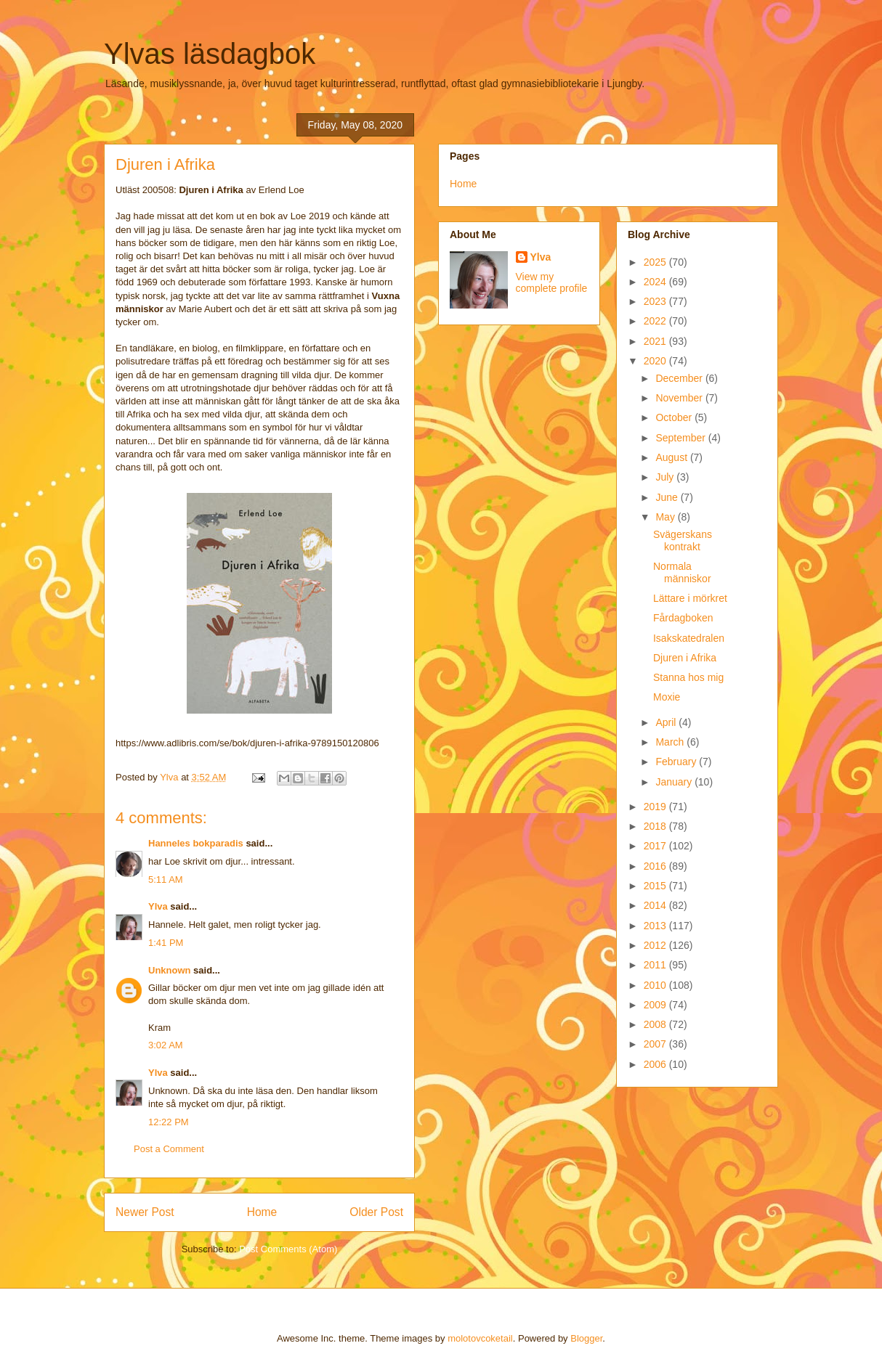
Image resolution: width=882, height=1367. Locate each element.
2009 (656, 1005)
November (680, 398)
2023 (656, 301)
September (681, 438)
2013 (656, 925)
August (672, 457)
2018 (656, 826)
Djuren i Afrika (684, 658)
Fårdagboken (683, 618)
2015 (656, 885)
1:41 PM (165, 942)
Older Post (376, 1212)
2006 (656, 1064)
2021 (656, 341)
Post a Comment (169, 1148)
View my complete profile (552, 282)
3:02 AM (165, 1045)
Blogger (586, 1338)
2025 (656, 262)
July (665, 477)
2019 (656, 806)
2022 (656, 321)
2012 (656, 945)
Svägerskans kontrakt (682, 540)
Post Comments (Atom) (288, 1249)
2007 (656, 1044)
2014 (656, 905)
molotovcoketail (480, 1338)
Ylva (158, 906)
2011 (656, 965)
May (666, 517)
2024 (656, 281)
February (677, 761)
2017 (656, 846)
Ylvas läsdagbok (209, 54)
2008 (656, 1024)
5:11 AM (165, 879)
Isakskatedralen (688, 638)
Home (262, 1212)
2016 (656, 866)
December (680, 378)
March (671, 742)
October (675, 417)
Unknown (169, 970)
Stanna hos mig (688, 677)
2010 (656, 985)
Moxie (666, 697)
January (675, 782)
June (667, 497)
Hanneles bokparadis (195, 843)
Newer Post (145, 1212)
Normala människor (682, 572)
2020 (656, 361)
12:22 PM (168, 1122)
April (667, 722)
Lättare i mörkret (690, 598)
